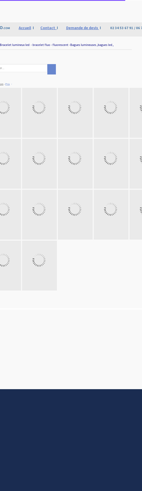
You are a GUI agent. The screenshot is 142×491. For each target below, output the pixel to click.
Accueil (25, 27)
